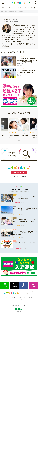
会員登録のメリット (19, 303)
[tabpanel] (19, 128)
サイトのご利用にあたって (30, 303)
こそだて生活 (31, 8)
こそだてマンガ (19, 299)
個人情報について (15, 305)
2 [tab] (17, 140)
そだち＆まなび (22, 8)
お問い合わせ (23, 305)
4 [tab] (19, 140)
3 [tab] (18, 140)
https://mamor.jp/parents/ (10, 44)
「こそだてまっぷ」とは (7, 303)
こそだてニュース (10, 8)
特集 (3, 8)
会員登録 (19, 172)
